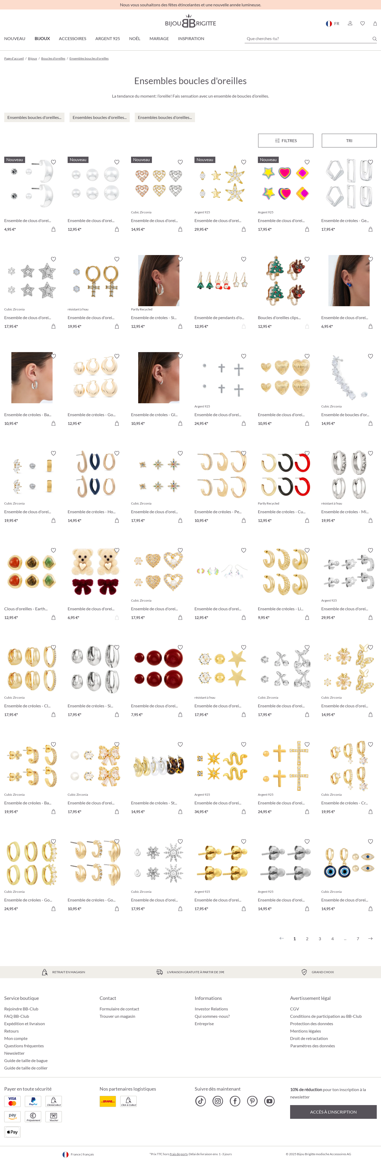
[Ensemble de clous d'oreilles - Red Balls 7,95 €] (159, 681)
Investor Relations (211, 1008)
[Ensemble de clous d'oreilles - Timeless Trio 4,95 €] (32, 196)
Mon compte (15, 1038)
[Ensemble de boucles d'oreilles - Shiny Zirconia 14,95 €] (349, 390)
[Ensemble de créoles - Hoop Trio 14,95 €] (95, 487)
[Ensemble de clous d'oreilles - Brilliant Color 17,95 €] (285, 196)
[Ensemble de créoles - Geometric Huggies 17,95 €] (349, 196)
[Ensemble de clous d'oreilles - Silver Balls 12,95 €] (95, 196)
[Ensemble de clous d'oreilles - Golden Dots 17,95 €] (222, 876)
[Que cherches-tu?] (311, 38)
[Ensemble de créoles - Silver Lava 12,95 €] (159, 293)
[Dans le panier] (53, 229)
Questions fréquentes (24, 1045)
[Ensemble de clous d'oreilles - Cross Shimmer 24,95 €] (222, 390)
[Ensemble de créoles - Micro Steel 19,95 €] (349, 487)
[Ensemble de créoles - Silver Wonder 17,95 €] (95, 681)
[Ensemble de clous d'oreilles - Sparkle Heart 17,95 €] (159, 584)
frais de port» (179, 1154)
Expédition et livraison (24, 1023)
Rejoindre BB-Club (21, 1008)
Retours (11, 1030)
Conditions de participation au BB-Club (326, 1016)
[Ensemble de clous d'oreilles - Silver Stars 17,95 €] (32, 293)
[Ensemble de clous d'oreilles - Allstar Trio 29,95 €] (222, 196)
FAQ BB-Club (16, 1016)
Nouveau (14, 38)
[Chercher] (374, 38)
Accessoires (72, 38)
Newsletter (14, 1053)
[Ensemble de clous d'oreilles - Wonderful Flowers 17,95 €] (159, 876)
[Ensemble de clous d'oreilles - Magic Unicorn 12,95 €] (222, 584)
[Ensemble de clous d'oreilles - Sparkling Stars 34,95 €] (222, 778)
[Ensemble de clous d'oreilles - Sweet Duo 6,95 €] (95, 584)
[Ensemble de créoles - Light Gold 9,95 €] (285, 584)
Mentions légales (305, 1030)
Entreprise (204, 1023)
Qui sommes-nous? (212, 1016)
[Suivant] (370, 939)
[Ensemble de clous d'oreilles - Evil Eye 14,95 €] (349, 876)
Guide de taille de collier (26, 1067)
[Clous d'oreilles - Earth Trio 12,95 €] (32, 584)
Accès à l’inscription (333, 1111)
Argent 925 (107, 38)
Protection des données (311, 1023)
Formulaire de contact (119, 1008)
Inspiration (191, 38)
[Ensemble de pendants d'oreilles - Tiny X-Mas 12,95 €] (222, 293)
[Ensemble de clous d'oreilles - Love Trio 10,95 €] (285, 390)
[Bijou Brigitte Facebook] (235, 1101)
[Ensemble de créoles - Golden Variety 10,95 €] (95, 876)
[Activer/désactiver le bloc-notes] (53, 162)
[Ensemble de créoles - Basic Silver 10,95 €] (32, 390)
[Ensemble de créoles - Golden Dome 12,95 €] (95, 390)
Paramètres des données (312, 1045)
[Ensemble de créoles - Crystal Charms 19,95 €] (349, 778)
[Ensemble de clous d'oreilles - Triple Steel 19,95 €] (32, 487)
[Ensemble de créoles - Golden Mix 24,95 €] (32, 876)
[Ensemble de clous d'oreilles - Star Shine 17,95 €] (222, 681)
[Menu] (285, 140)
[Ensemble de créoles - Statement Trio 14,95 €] (159, 778)
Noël (134, 38)
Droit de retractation (309, 1038)
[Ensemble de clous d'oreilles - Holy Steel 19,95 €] (95, 293)
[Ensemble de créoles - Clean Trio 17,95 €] (32, 681)
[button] (349, 23)
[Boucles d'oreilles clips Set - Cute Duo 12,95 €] (285, 293)
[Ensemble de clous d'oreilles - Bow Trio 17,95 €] (95, 778)
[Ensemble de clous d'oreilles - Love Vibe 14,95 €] (159, 196)
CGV (294, 1008)
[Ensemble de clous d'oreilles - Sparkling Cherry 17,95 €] (285, 681)
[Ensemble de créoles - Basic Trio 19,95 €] (32, 778)
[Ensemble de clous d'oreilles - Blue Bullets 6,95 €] (349, 293)
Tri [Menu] (349, 140)
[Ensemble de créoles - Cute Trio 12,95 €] (285, 487)
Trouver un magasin (117, 1016)
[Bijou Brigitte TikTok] (201, 1101)
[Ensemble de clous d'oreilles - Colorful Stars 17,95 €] (159, 487)
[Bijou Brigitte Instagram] (218, 1101)
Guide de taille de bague (26, 1060)
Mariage (159, 38)
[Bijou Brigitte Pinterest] (252, 1101)
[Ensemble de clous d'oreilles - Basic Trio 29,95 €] (349, 584)
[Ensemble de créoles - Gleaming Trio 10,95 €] (159, 390)
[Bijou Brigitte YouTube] (269, 1101)
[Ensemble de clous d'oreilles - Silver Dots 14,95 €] (285, 876)
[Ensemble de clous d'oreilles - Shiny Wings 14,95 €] (349, 681)
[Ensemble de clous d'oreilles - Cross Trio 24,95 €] (285, 778)
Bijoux (42, 38)
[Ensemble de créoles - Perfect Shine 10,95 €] (222, 487)
